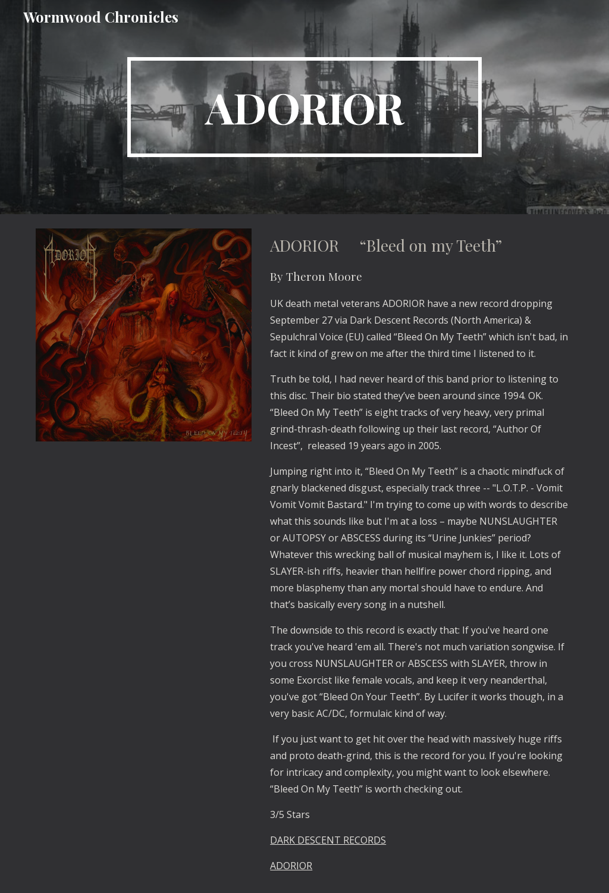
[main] (304, 107)
